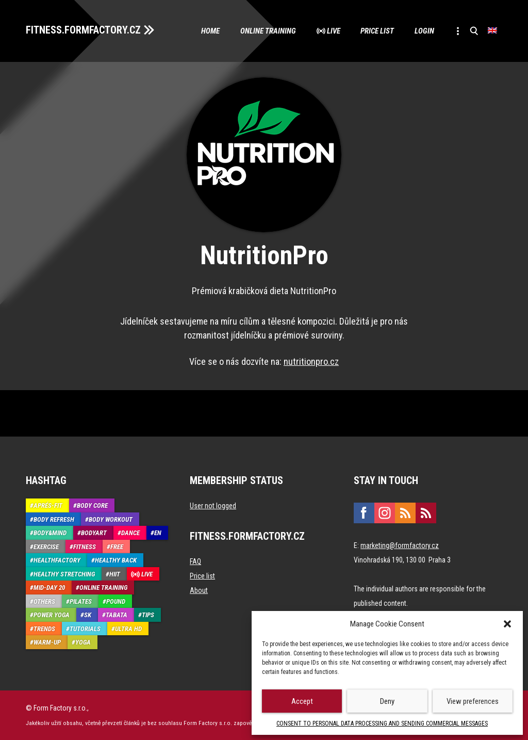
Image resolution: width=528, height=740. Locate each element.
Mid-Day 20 (49, 588)
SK (87, 615)
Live (333, 31)
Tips (148, 615)
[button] (507, 624)
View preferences (473, 701)
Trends (44, 629)
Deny (387, 701)
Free (116, 547)
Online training (267, 31)
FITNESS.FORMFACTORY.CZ (83, 30)
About (199, 591)
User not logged (213, 506)
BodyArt (94, 533)
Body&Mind (50, 533)
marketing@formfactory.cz (399, 546)
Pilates (81, 601)
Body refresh (54, 519)
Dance (130, 533)
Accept (302, 701)
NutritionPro (264, 256)
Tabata (116, 615)
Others (44, 601)
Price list (377, 31)
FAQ (195, 562)
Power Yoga (52, 615)
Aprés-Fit (48, 506)
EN (157, 533)
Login (424, 31)
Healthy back (116, 561)
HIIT (114, 574)
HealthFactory (57, 561)
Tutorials (85, 629)
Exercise (46, 547)
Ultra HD (128, 629)
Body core (92, 506)
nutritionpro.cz (311, 362)
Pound (115, 601)
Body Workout (111, 519)
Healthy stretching (64, 574)
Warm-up (47, 643)
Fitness (84, 547)
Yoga (83, 643)
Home (210, 31)
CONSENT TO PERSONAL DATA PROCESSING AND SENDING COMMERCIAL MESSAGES (382, 723)
